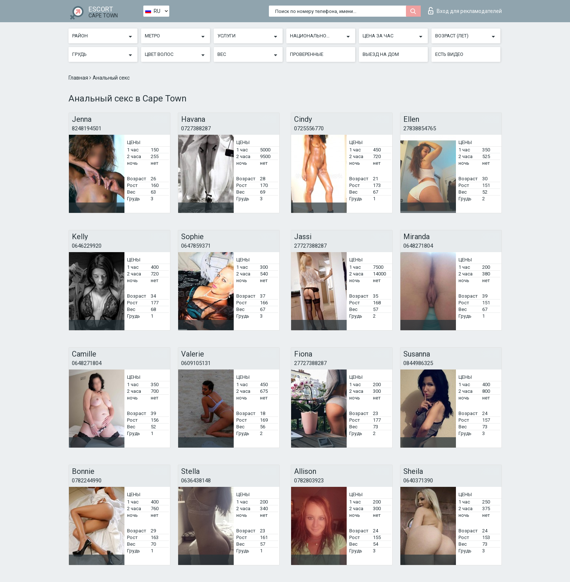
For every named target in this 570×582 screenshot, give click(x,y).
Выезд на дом (381, 54)
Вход (465, 11)
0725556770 (309, 128)
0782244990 (86, 480)
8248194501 (86, 128)
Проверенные (306, 54)
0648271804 (418, 245)
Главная (79, 78)
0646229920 (86, 245)
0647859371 (196, 245)
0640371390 (418, 480)
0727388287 (196, 128)
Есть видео (449, 54)
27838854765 (419, 128)
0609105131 (196, 363)
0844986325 (418, 363)
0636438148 (196, 480)
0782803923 (309, 480)
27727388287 (310, 245)
